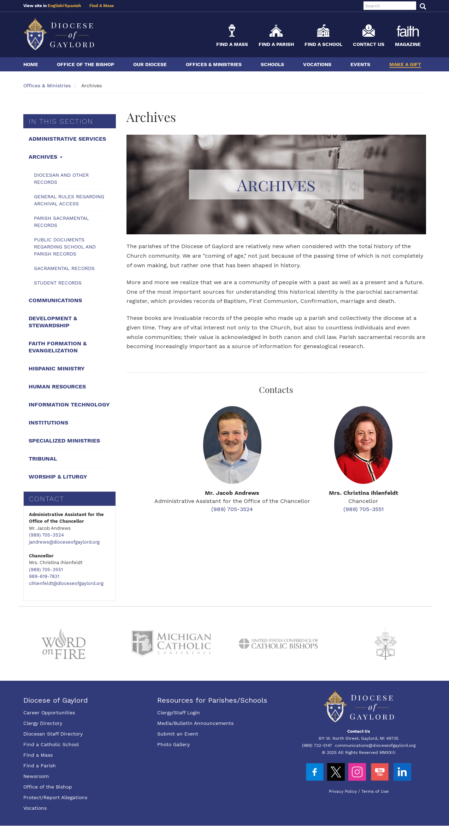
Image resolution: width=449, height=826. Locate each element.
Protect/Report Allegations (55, 797)
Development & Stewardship (53, 322)
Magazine (408, 44)
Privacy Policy (343, 791)
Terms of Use (375, 791)
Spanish (73, 5)
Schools (272, 64)
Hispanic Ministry (57, 368)
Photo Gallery (173, 744)
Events (360, 64)
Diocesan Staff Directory (53, 734)
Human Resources (57, 386)
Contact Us (368, 44)
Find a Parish (276, 44)
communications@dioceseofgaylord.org (375, 745)
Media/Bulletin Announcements (195, 723)
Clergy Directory (42, 723)
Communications (55, 300)
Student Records (58, 283)
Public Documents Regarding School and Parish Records (65, 247)
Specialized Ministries (64, 440)
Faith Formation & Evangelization (58, 347)
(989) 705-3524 (46, 535)
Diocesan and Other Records (61, 178)
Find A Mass (101, 5)
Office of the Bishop (85, 64)
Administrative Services (67, 138)
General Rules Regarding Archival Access (69, 200)
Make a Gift (405, 64)
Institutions (48, 422)
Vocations (317, 64)
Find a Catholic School (51, 744)
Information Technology (69, 404)
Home (30, 64)
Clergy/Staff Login (178, 712)
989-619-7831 (44, 576)
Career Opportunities (49, 712)
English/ (56, 5)
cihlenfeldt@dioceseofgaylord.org (66, 583)
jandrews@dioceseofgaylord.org (64, 542)
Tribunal (43, 458)
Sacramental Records (64, 268)
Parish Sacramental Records (61, 221)
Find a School (323, 44)
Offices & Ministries (214, 64)
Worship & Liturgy (58, 476)
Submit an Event (177, 734)
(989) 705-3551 (46, 569)
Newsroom (36, 776)
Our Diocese (150, 64)
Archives (46, 156)
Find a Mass (232, 44)
